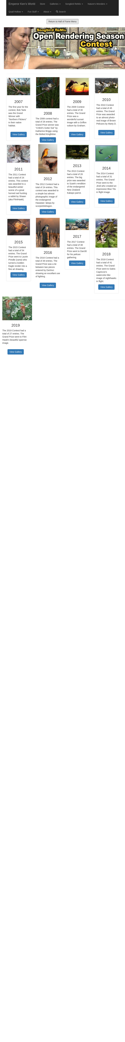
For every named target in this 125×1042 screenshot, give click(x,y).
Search (61, 11)
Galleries (55, 4)
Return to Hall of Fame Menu (62, 21)
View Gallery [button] (18, 134)
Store (42, 4)
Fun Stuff (33, 11)
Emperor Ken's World (22, 3)
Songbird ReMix (74, 4)
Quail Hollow (16, 11)
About (47, 11)
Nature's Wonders (97, 4)
